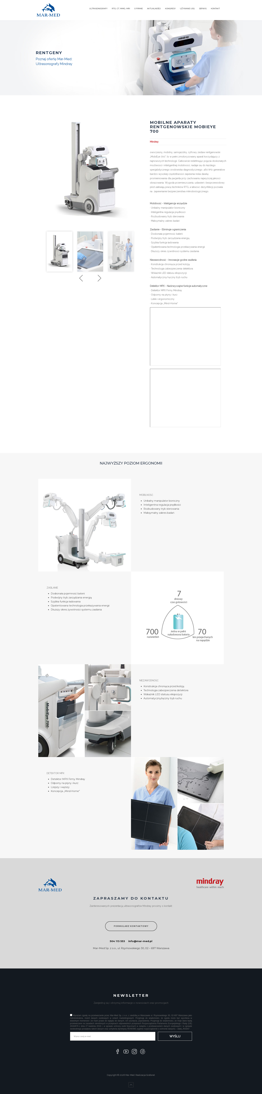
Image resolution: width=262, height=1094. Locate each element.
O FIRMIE (138, 8)
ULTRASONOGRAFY (98, 8)
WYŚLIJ (174, 1036)
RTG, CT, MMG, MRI (121, 8)
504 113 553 (117, 941)
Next (99, 278)
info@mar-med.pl (140, 941)
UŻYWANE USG (187, 8)
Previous (81, 278)
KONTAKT (215, 8)
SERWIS (203, 8)
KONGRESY (170, 8)
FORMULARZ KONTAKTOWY (131, 926)
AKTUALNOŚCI (154, 8)
